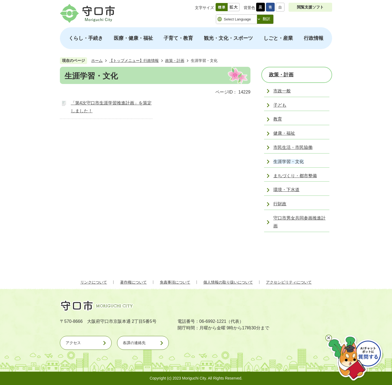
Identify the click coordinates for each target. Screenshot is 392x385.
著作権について (133, 282)
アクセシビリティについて (289, 282)
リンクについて (93, 282)
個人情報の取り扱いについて (228, 282)
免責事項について (175, 282)
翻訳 (266, 19)
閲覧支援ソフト (310, 7)
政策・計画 (174, 60)
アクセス (73, 343)
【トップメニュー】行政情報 (134, 60)
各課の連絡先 (134, 343)
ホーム (97, 60)
